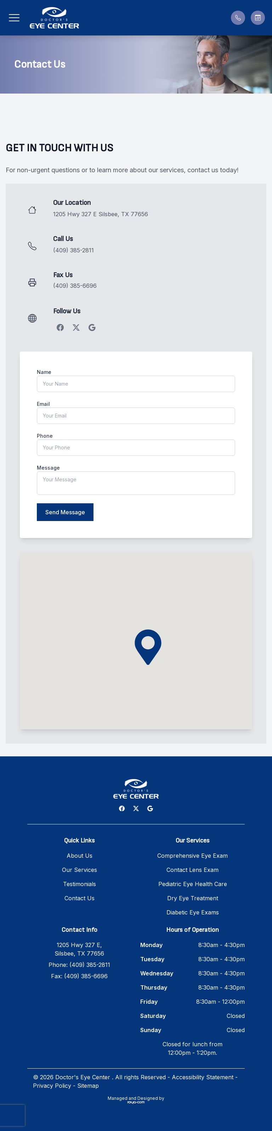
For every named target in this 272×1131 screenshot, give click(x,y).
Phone (45, 436)
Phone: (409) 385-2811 (79, 964)
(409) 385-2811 (73, 250)
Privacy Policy (52, 1085)
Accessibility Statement (202, 1077)
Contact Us (79, 898)
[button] (14, 17)
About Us (79, 855)
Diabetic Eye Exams (192, 912)
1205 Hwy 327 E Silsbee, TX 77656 (100, 214)
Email (43, 404)
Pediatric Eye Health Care (192, 884)
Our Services (79, 869)
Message (48, 468)
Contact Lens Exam (192, 869)
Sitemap (88, 1085)
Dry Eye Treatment (192, 898)
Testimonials (79, 884)
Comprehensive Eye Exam (192, 855)
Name (44, 372)
